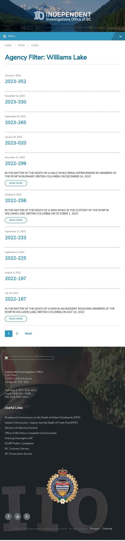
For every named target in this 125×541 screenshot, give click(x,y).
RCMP (21, 45)
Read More (16, 183)
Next (28, 333)
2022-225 (15, 258)
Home (8, 45)
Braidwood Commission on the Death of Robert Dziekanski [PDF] (42, 418)
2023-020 (15, 143)
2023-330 (15, 102)
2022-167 (15, 299)
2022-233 (15, 238)
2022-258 (15, 201)
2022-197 (15, 279)
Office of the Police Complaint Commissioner (31, 434)
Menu (65, 36)
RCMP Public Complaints (19, 444)
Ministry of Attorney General (21, 429)
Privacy (94, 529)
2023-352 (15, 81)
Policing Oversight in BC (19, 439)
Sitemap (107, 529)
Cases (35, 45)
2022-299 (15, 163)
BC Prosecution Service (18, 455)
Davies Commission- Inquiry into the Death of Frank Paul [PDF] (41, 423)
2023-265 (15, 123)
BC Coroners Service (17, 449)
